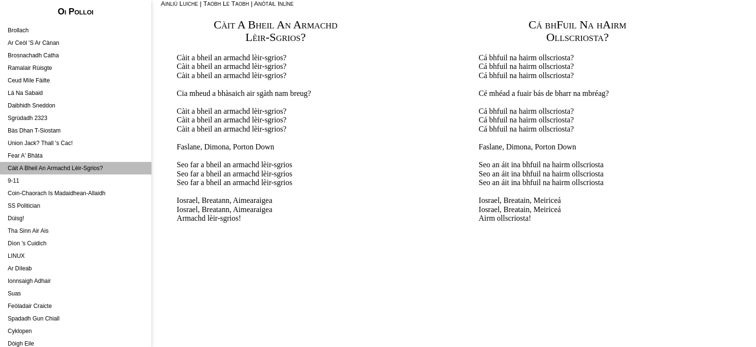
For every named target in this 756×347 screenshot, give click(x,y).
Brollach (18, 30)
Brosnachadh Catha (33, 55)
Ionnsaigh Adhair (29, 281)
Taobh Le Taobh (226, 3)
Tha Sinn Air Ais (28, 230)
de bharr (558, 93)
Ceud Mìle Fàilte (29, 80)
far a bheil (206, 164)
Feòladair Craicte (30, 306)
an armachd (232, 57)
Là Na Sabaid (25, 93)
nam (281, 93)
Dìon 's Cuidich (27, 243)
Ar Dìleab (20, 268)
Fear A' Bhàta (25, 155)
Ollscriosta (575, 37)
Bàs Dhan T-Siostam (34, 130)
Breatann (216, 200)
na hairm (523, 57)
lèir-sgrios (268, 57)
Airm (487, 218)
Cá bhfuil (493, 57)
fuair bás (530, 93)
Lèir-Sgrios (272, 37)
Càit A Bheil (244, 24)
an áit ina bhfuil (516, 164)
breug (299, 93)
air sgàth (259, 93)
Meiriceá (547, 200)
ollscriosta (554, 57)
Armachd (191, 218)
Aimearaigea (252, 200)
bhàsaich (230, 93)
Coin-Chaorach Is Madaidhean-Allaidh (57, 193)
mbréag (594, 93)
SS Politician (24, 205)
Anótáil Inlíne (274, 3)
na (576, 93)
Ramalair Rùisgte (30, 68)
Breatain (516, 200)
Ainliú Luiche (179, 3)
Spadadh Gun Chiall (33, 318)
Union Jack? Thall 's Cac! (40, 143)
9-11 (13, 180)
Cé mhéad (494, 93)
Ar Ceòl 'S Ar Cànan (33, 43)
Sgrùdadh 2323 (27, 118)
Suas (14, 293)
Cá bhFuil (552, 24)
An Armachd (307, 24)
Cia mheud (194, 93)
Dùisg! (16, 218)
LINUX (16, 256)
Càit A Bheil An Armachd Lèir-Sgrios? (55, 168)
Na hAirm (603, 24)
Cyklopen (20, 331)
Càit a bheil (195, 57)
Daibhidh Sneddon (31, 105)
